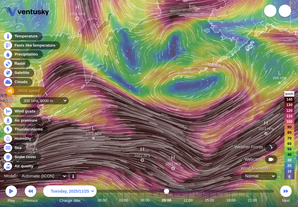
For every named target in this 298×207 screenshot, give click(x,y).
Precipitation (23, 55)
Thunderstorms (25, 129)
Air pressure (22, 120)
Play (11, 195)
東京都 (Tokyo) (30, 147)
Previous (30, 195)
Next (286, 195)
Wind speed (22, 92)
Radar (17, 64)
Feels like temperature (31, 46)
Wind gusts (21, 111)
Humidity (19, 139)
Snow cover (22, 157)
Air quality (20, 166)
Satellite (18, 74)
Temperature (23, 37)
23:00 (266, 200)
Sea (14, 148)
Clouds (18, 83)
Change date (70, 195)
